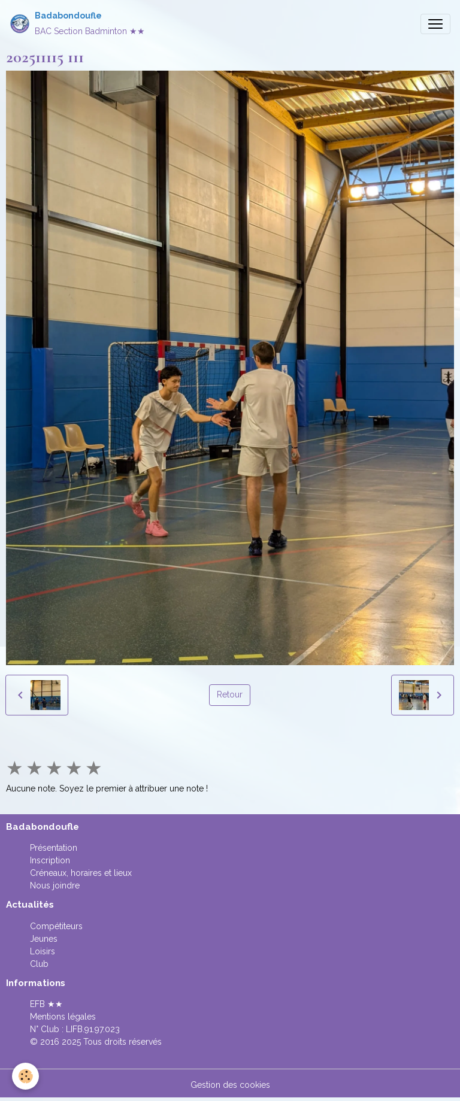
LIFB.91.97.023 (93, 1029)
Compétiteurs (56, 926)
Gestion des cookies (230, 1085)
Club (39, 964)
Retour (230, 694)
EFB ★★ (46, 1004)
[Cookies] (25, 1076)
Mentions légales (63, 1016)
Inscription (50, 860)
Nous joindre (55, 885)
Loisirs (42, 951)
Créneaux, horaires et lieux (81, 873)
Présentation (53, 848)
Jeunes (44, 939)
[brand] (77, 24)
